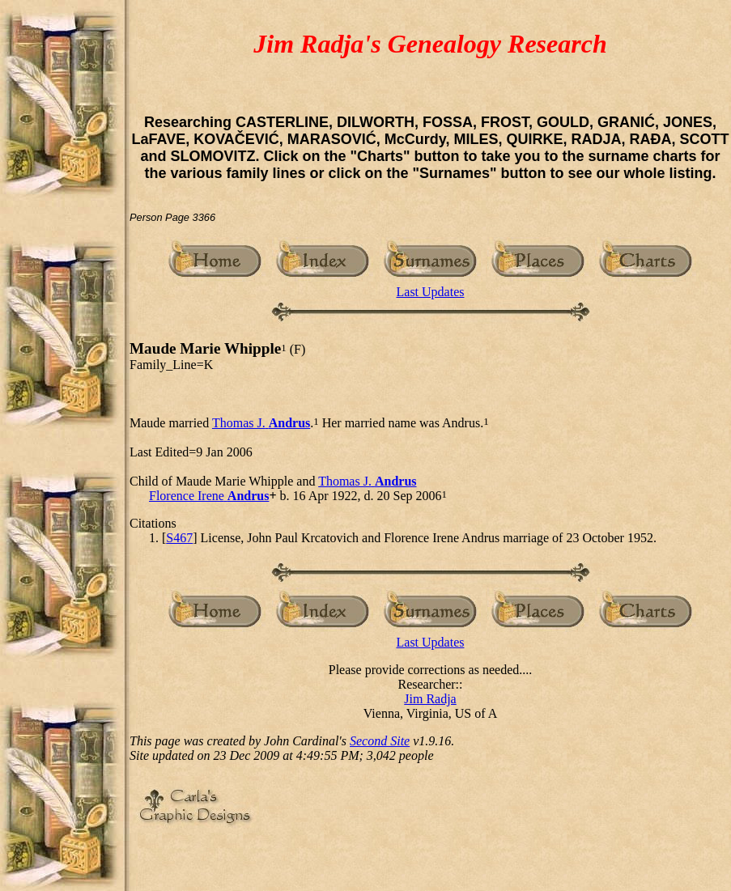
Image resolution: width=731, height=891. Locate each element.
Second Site (380, 741)
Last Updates (431, 292)
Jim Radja (430, 699)
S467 (179, 538)
